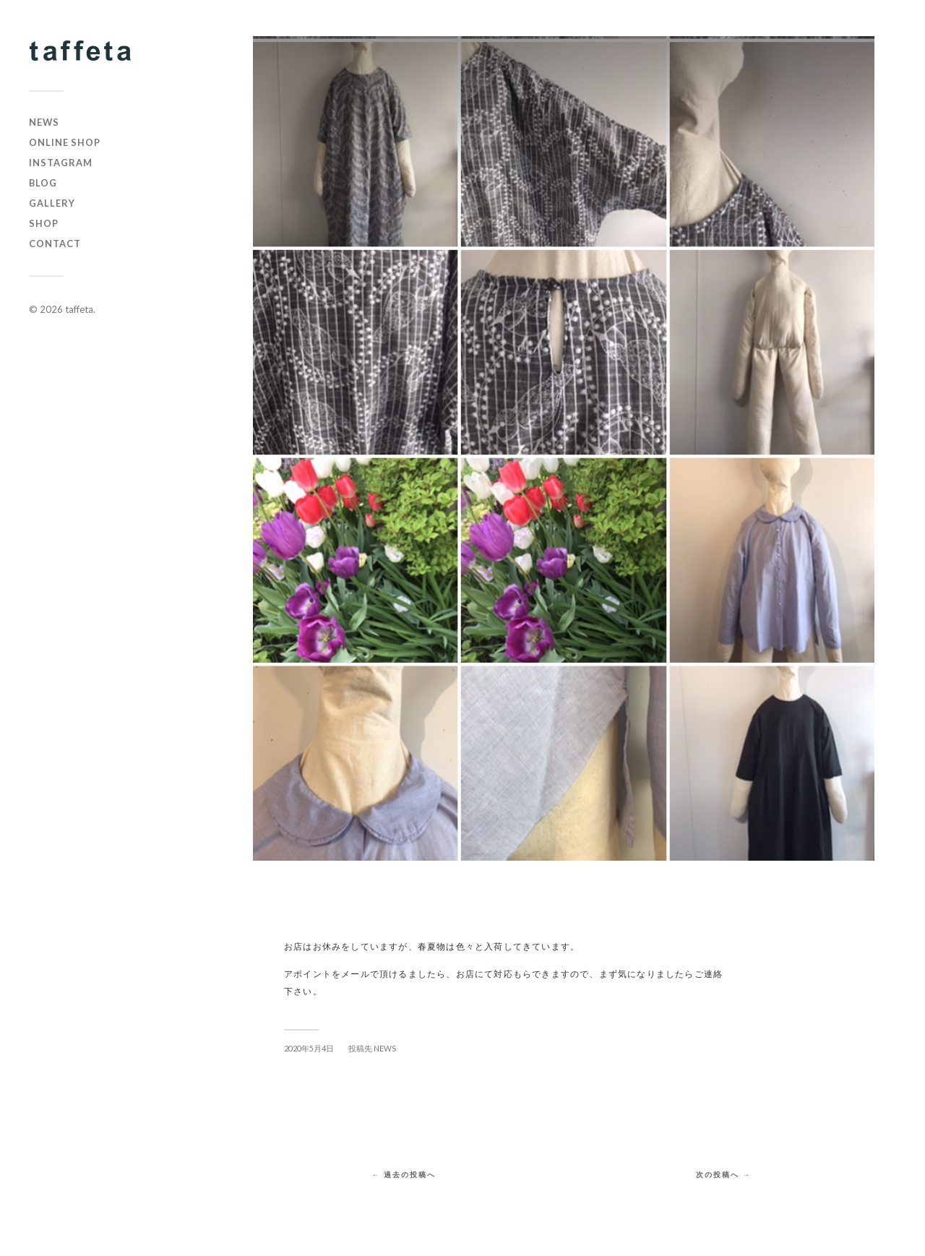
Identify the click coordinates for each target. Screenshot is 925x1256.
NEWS (44, 122)
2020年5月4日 (309, 1048)
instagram (60, 162)
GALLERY (52, 203)
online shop (64, 142)
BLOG (43, 183)
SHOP (44, 223)
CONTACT (55, 243)
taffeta (79, 309)
